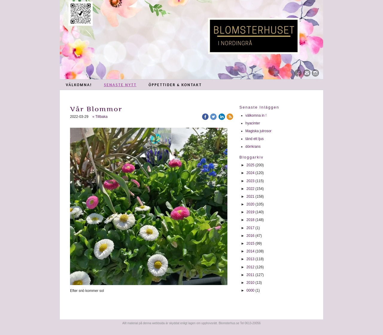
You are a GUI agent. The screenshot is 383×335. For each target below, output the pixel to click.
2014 (251, 251)
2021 (251, 196)
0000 (251, 290)
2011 (251, 275)
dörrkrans (253, 146)
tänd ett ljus (255, 139)
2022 (251, 189)
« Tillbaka (100, 117)
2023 (251, 181)
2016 (251, 236)
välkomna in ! (256, 115)
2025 (251, 165)
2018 (251, 220)
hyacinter (253, 123)
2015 (251, 243)
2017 (251, 228)
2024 (251, 173)
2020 (251, 204)
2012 (251, 267)
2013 (251, 259)
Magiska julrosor (258, 131)
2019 (251, 212)
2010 (251, 283)
